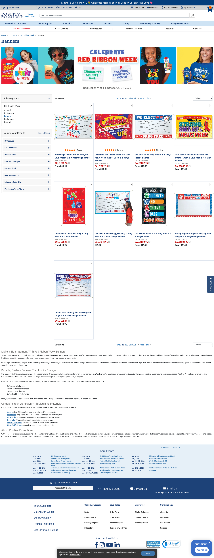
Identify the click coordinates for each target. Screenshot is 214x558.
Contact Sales (64, 7)
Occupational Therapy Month (61, 461)
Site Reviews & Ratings (46, 529)
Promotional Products (15, 23)
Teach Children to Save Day (60, 473)
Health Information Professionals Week (163, 468)
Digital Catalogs (141, 512)
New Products (96, 29)
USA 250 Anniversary (21, 29)
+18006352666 (45, 7)
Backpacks (8, 113)
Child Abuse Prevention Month (111, 456)
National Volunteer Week (158, 463)
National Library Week (107, 463)
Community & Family (150, 23)
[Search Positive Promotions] (114, 15)
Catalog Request (91, 523)
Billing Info (89, 528)
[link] (171, 544)
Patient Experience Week (108, 473)
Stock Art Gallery (42, 517)
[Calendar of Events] (107, 462)
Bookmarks (8, 119)
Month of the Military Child (60, 459)
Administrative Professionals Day (111, 470)
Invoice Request (116, 523)
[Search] (192, 15)
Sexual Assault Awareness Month (112, 459)
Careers (163, 528)
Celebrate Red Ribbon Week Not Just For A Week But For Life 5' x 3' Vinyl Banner (112, 157)
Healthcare (88, 23)
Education (67, 23)
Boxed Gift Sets (61, 29)
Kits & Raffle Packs (14, 425)
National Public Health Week (110, 461)
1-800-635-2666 (110, 488)
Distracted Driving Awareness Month (162, 456)
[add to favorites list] (90, 105)
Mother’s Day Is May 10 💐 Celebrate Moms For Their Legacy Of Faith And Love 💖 (107, 2)
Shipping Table (141, 523)
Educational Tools (14, 422)
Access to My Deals (63, 488)
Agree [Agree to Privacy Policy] (148, 553)
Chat (78, 7)
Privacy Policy (75, 554)
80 (123, 98)
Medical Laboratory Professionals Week (65, 468)
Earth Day (152, 470)
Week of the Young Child (158, 461)
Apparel (7, 110)
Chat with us (201, 550)
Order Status (115, 517)
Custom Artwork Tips (118, 528)
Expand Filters (44, 133)
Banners (7, 116)
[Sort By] (203, 98)
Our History (165, 523)
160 (126, 98)
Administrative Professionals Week (112, 468)
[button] (152, 7)
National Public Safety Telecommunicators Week (66, 465)
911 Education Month (58, 456)
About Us (164, 512)
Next (176, 447)
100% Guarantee (42, 505)
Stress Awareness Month (158, 459)
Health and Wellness (133, 29)
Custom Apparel (44, 23)
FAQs (86, 512)
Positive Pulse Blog (44, 523)
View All (132, 98)
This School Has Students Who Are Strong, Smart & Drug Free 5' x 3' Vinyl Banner (193, 157)
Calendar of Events (44, 511)
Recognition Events (180, 23)
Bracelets (7, 122)
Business (108, 23)
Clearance (197, 29)
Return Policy (90, 517)
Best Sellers (169, 29)
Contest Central (141, 517)
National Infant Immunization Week (63, 470)
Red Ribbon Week (11, 106)
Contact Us (140, 488)
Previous (164, 447)
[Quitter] (209, 542)
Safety (126, 23)
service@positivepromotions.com (172, 492)
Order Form (114, 512)
